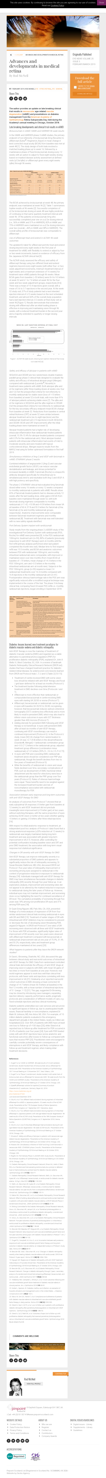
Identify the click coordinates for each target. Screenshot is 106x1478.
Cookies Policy (57, 5)
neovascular (28, 111)
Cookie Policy (16, 1424)
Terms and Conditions (19, 1433)
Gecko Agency (23, 1473)
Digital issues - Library (82, 1424)
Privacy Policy (16, 1430)
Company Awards (49, 1436)
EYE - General (57, 89)
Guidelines (77, 1430)
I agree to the (86, 87)
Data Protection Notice (20, 1427)
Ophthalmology (16, 55)
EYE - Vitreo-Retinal (43, 89)
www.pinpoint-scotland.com (41, 1414)
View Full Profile (35, 1384)
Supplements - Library (82, 1427)
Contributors (47, 1433)
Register (45, 1427)
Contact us (46, 1430)
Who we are (47, 1424)
